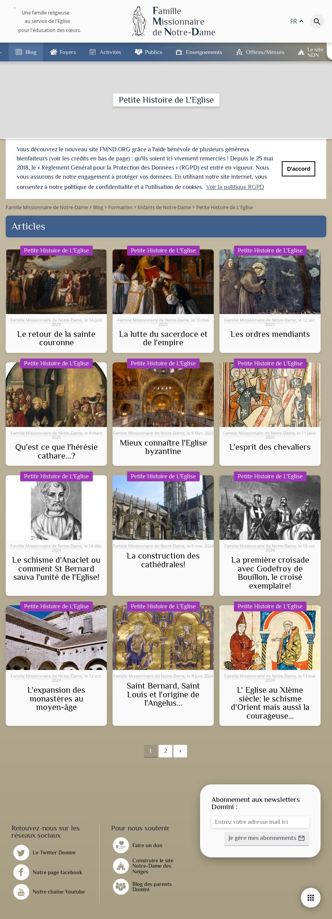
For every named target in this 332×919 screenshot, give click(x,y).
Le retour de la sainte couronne (56, 337)
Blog (30, 52)
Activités (110, 52)
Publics (153, 52)
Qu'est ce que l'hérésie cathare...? (56, 450)
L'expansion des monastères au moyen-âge (56, 698)
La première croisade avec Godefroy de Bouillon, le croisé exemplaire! (270, 572)
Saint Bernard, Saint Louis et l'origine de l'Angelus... (163, 693)
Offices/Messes (265, 52)
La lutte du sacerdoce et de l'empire (163, 337)
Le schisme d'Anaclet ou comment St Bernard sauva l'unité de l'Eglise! (56, 568)
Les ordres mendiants (270, 333)
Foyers (68, 52)
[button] (266, 837)
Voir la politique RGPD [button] (235, 187)
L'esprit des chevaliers (270, 446)
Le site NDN (315, 52)
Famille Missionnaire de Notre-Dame (46, 319)
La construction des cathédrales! (163, 559)
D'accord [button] (298, 169)
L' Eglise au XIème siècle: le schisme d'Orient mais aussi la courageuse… (270, 702)
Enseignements (204, 52)
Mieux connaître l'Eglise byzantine (163, 446)
